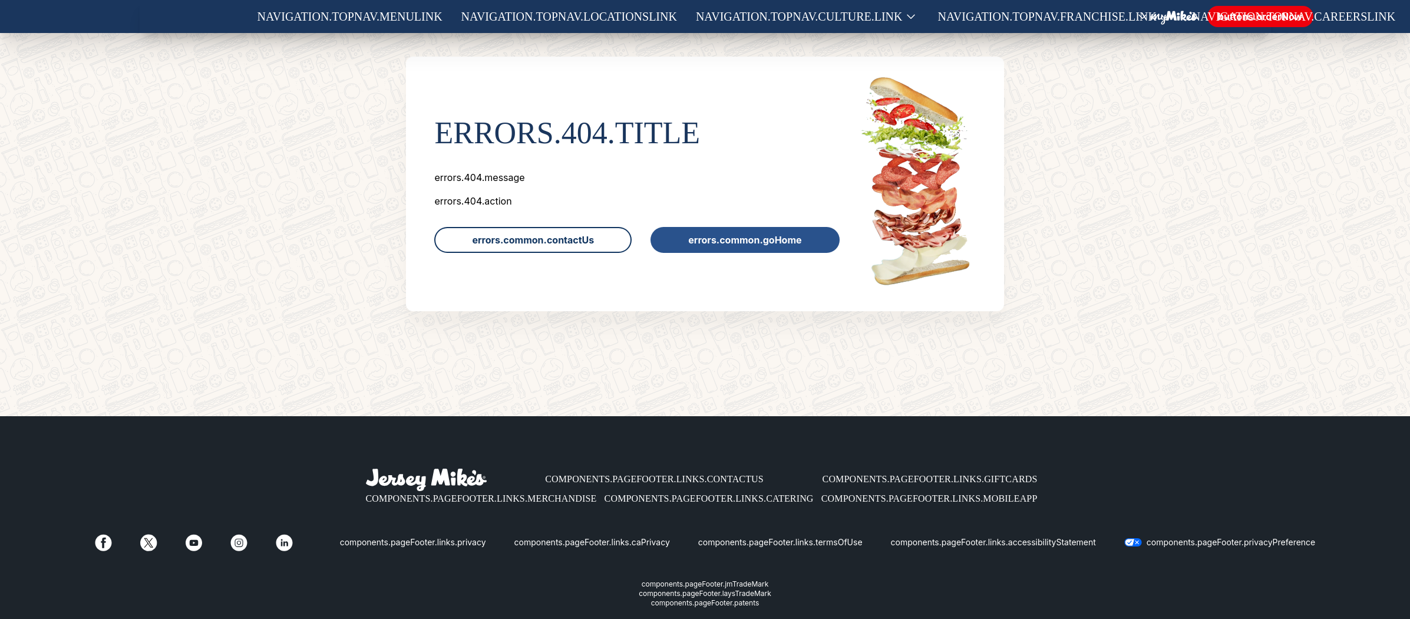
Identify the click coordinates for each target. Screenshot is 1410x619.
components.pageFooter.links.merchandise (481, 498)
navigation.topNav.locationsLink (569, 16)
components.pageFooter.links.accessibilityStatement (993, 542)
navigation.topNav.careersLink (1293, 16)
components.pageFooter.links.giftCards (930, 479)
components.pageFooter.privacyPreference (1231, 542)
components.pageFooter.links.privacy (413, 542)
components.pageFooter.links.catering (709, 498)
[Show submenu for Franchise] (1165, 16)
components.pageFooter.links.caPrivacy (592, 542)
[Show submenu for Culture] (911, 16)
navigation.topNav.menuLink (350, 16)
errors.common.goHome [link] (744, 240)
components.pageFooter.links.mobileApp (929, 498)
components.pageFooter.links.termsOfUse (780, 542)
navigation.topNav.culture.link (799, 16)
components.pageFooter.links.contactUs (654, 479)
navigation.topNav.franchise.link (1047, 16)
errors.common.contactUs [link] (533, 240)
